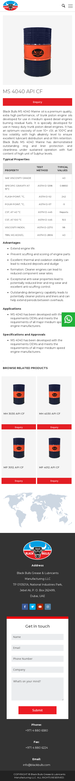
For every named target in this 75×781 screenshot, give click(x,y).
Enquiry (37, 102)
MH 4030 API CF (49, 413)
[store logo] (10, 6)
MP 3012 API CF (13, 467)
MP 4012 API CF (49, 467)
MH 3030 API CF (14, 413)
